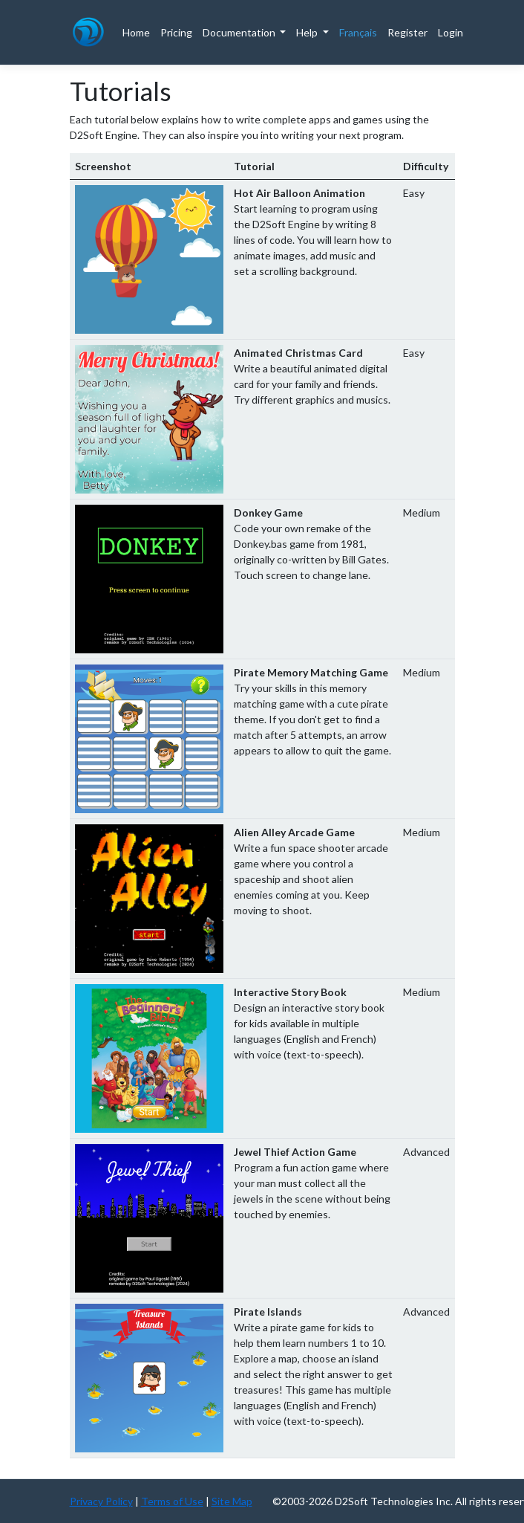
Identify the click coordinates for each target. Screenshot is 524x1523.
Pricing (176, 32)
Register (407, 32)
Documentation (240, 32)
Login (450, 32)
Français (358, 32)
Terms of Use (172, 1501)
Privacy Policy (101, 1501)
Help (308, 32)
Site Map (232, 1501)
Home (136, 32)
